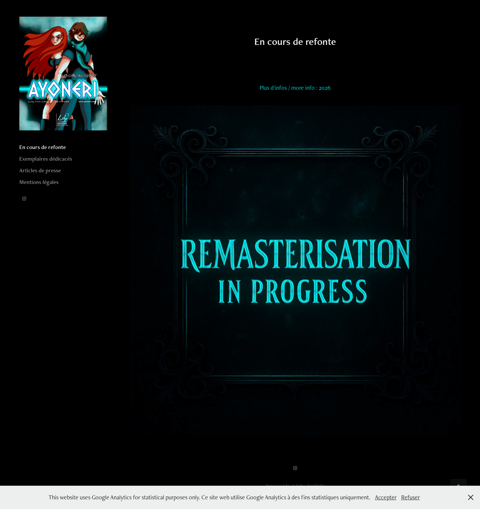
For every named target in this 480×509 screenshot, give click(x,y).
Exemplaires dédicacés (45, 158)
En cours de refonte (42, 147)
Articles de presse (40, 170)
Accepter (386, 497)
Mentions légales (39, 182)
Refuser (410, 497)
